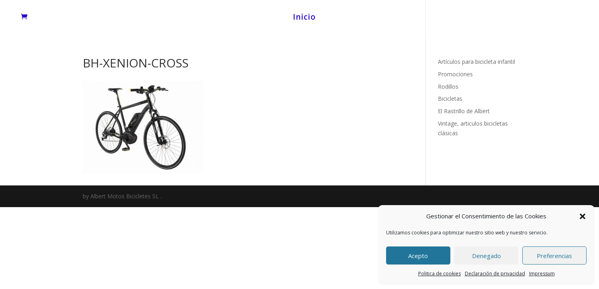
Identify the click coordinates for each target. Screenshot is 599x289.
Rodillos (448, 86)
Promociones (455, 74)
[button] (583, 216)
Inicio (304, 18)
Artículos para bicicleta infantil (476, 61)
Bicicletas (450, 98)
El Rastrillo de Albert (464, 111)
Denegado (486, 256)
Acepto (418, 256)
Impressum (542, 273)
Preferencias (554, 256)
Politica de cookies (439, 273)
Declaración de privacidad (495, 273)
